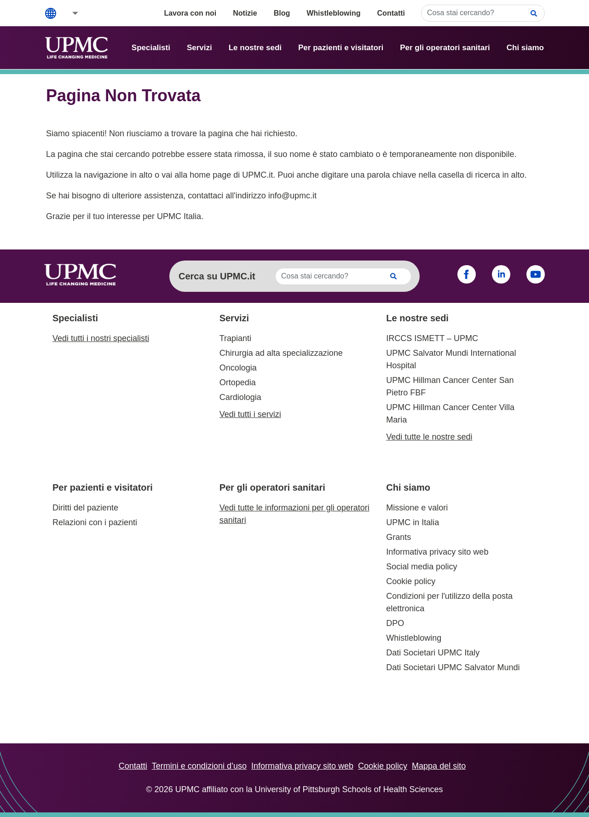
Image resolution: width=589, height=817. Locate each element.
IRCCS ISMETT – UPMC (432, 338)
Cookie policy (410, 581)
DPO (395, 623)
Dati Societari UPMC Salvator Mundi (453, 667)
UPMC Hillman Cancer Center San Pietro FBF (450, 386)
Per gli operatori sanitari (445, 47)
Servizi (199, 47)
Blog (282, 13)
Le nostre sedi (255, 47)
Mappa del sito (439, 766)
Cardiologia (240, 397)
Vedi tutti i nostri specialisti (100, 338)
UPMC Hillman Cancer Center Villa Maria (450, 413)
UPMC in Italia (412, 522)
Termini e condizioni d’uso (199, 766)
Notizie (245, 13)
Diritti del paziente (85, 507)
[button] (69, 13)
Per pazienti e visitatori (340, 47)
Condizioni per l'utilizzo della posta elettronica (449, 602)
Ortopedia (237, 382)
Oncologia (238, 367)
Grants (398, 537)
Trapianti (235, 338)
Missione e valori (417, 507)
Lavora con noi (190, 13)
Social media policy (421, 566)
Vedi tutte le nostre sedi (429, 436)
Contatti (391, 13)
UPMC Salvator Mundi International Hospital (451, 359)
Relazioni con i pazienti (94, 522)
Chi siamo (525, 47)
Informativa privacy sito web (437, 551)
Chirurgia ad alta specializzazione (281, 353)
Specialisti (151, 47)
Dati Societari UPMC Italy (432, 652)
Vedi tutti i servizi (250, 414)
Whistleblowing (333, 13)
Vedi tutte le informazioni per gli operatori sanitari (294, 514)
